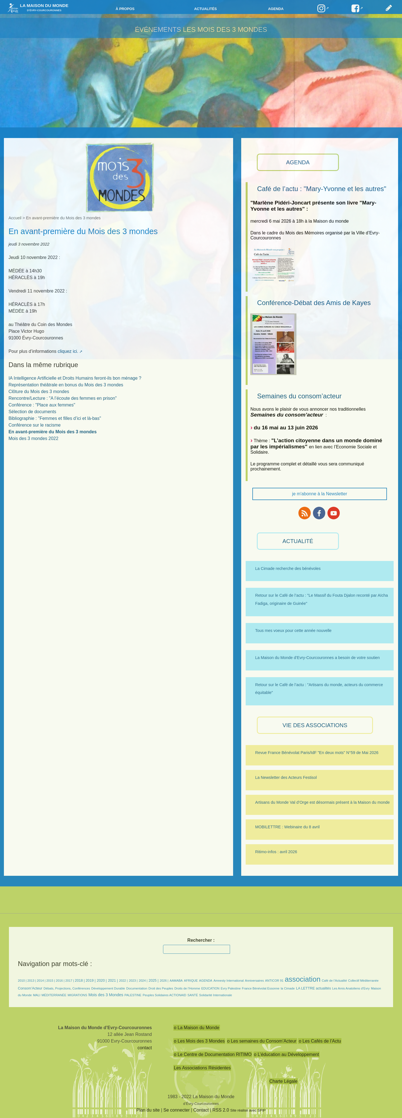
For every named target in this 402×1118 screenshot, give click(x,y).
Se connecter (176, 1110)
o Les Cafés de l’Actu (320, 1041)
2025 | (154, 980)
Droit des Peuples (161, 988)
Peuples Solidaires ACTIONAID (164, 995)
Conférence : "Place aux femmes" (41, 405)
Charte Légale (283, 1081)
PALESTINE (133, 995)
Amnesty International (229, 980)
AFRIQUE (191, 980)
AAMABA (176, 980)
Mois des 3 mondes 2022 (33, 438)
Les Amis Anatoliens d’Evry (351, 988)
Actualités (205, 9)
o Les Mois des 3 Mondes (199, 1041)
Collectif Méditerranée (363, 980)
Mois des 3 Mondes (105, 995)
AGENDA (298, 162)
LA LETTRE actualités (313, 988)
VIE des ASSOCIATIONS (315, 725)
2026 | (164, 980)
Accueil (14, 218)
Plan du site (148, 1110)
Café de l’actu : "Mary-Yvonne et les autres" (321, 188)
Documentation (136, 988)
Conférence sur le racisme (34, 425)
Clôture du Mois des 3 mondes (38, 391)
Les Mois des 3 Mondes (225, 29)
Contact (201, 1110)
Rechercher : (201, 940)
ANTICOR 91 (274, 980)
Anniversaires (254, 980)
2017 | (70, 980)
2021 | (113, 980)
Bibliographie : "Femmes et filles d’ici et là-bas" (54, 418)
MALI (36, 995)
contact (144, 1047)
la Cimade (288, 988)
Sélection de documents (32, 411)
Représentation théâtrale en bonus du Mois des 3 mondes (65, 384)
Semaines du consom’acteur (299, 396)
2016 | (60, 980)
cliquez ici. (68, 351)
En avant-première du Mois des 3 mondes (52, 431)
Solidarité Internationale (215, 995)
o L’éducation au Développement (286, 1054)
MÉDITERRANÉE (54, 995)
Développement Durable (108, 988)
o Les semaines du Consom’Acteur (261, 1041)
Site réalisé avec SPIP (248, 1110)
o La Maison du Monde (196, 1027)
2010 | (22, 980)
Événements (158, 29)
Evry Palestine (231, 988)
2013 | (32, 980)
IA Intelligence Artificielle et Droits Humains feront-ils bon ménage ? (74, 378)
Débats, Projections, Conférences (67, 988)
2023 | (133, 980)
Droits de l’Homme (187, 988)
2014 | (41, 980)
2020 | (102, 980)
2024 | (143, 980)
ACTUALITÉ (298, 541)
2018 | (80, 980)
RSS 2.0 (220, 1110)
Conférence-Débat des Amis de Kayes (314, 302)
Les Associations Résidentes (202, 1067)
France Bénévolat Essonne (260, 988)
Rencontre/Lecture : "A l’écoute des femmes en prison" (62, 398)
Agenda (275, 9)
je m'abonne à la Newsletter (319, 493)
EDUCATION (210, 988)
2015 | (51, 980)
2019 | (90, 980)
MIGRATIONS (77, 995)
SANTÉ (193, 995)
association (302, 979)
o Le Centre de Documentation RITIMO (213, 1054)
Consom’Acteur (30, 988)
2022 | (123, 980)
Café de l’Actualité (334, 980)
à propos (125, 9)
